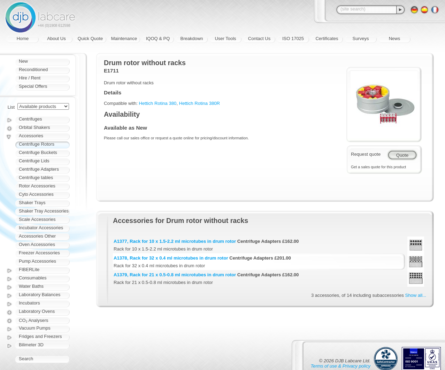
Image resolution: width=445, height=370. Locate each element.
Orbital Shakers (34, 127)
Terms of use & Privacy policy (340, 366)
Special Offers (33, 86)
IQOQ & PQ (158, 38)
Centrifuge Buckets (38, 152)
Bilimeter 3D (31, 344)
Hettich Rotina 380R (199, 103)
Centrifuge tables (36, 177)
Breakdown (191, 38)
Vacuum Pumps (35, 328)
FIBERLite (29, 269)
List (11, 107)
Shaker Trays (32, 202)
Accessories (31, 135)
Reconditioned (33, 69)
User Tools (225, 38)
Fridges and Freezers (40, 336)
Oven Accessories (37, 244)
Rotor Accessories (37, 185)
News (394, 38)
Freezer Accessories (39, 252)
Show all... (415, 295)
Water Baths (31, 286)
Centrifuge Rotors (36, 144)
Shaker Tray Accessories (44, 211)
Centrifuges (30, 119)
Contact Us (259, 38)
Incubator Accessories (41, 227)
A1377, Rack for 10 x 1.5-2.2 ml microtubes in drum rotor (175, 241)
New (23, 61)
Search (26, 358)
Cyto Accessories (36, 194)
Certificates (326, 38)
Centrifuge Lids (34, 160)
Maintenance (124, 38)
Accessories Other (37, 236)
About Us (56, 38)
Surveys (361, 38)
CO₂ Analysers (33, 320)
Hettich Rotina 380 (158, 103)
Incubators (29, 303)
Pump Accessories (37, 261)
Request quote (366, 154)
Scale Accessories (37, 219)
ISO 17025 (293, 38)
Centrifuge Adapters (39, 169)
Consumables (33, 277)
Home (23, 38)
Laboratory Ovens (37, 311)
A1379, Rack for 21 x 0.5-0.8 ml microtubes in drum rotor (175, 274)
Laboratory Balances (39, 294)
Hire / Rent (29, 77)
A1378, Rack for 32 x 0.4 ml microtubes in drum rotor (171, 258)
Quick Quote (90, 38)
